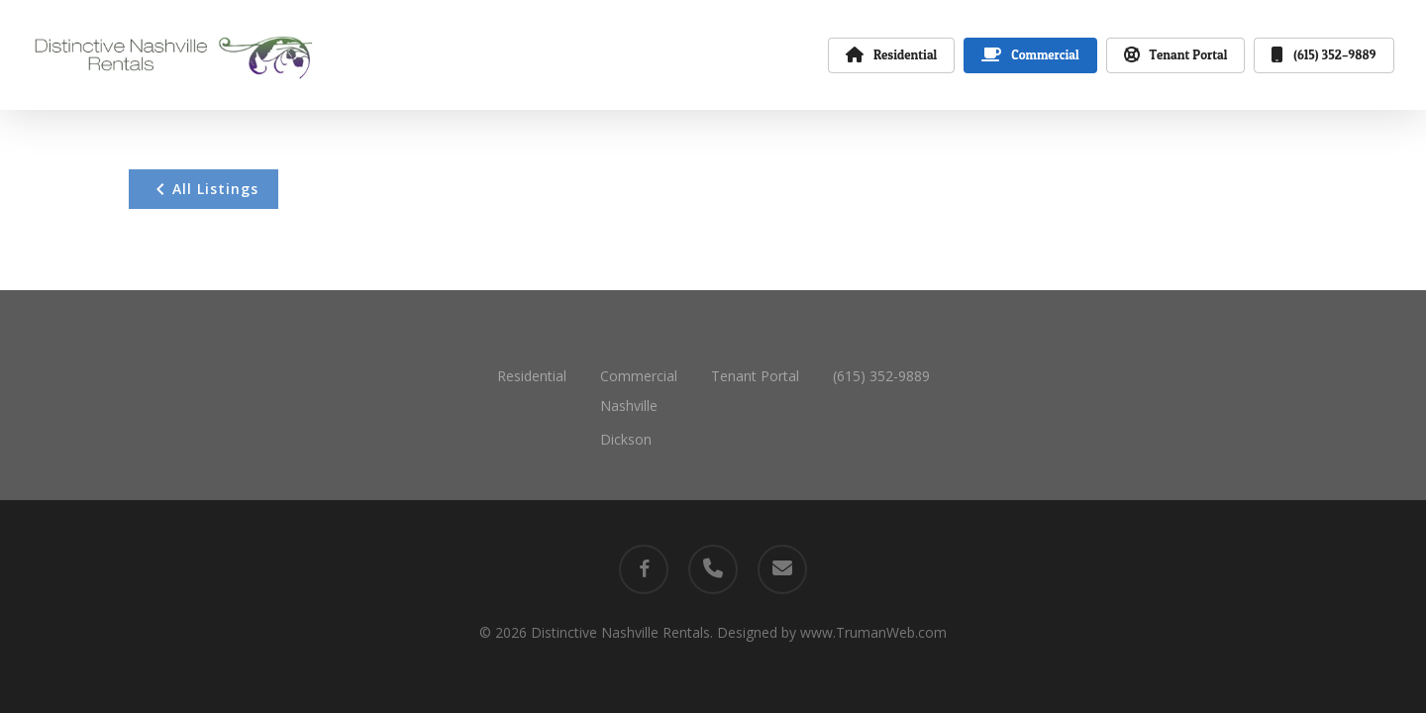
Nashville (629, 405)
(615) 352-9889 (881, 375)
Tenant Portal (755, 375)
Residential (531, 375)
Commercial (638, 375)
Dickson (626, 439)
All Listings (203, 189)
